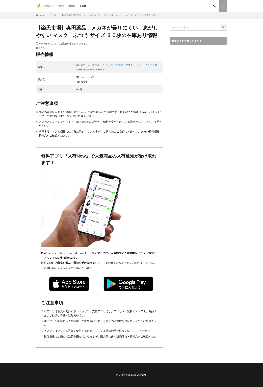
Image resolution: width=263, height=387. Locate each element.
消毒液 (71, 5)
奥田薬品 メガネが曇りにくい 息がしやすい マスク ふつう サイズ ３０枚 (116, 65)
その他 (82, 5)
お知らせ (49, 5)
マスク (61, 5)
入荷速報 (142, 374)
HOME (42, 15)
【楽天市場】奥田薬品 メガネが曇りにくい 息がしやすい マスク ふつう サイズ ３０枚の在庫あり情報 (109, 15)
